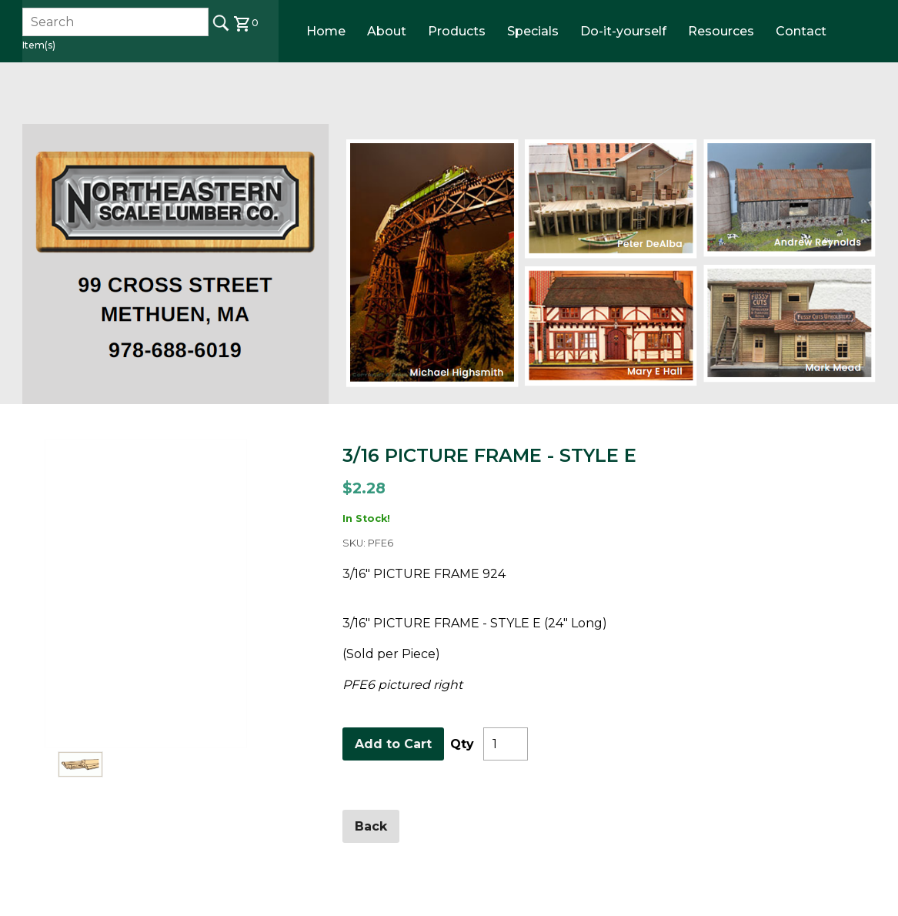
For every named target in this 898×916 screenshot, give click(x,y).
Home (326, 31)
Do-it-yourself (623, 31)
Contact (801, 31)
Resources (721, 31)
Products (457, 31)
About (386, 31)
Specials (533, 31)
